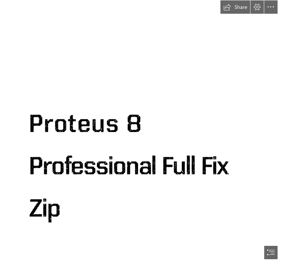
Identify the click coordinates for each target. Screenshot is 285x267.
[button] (235, 7)
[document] (142, 133)
